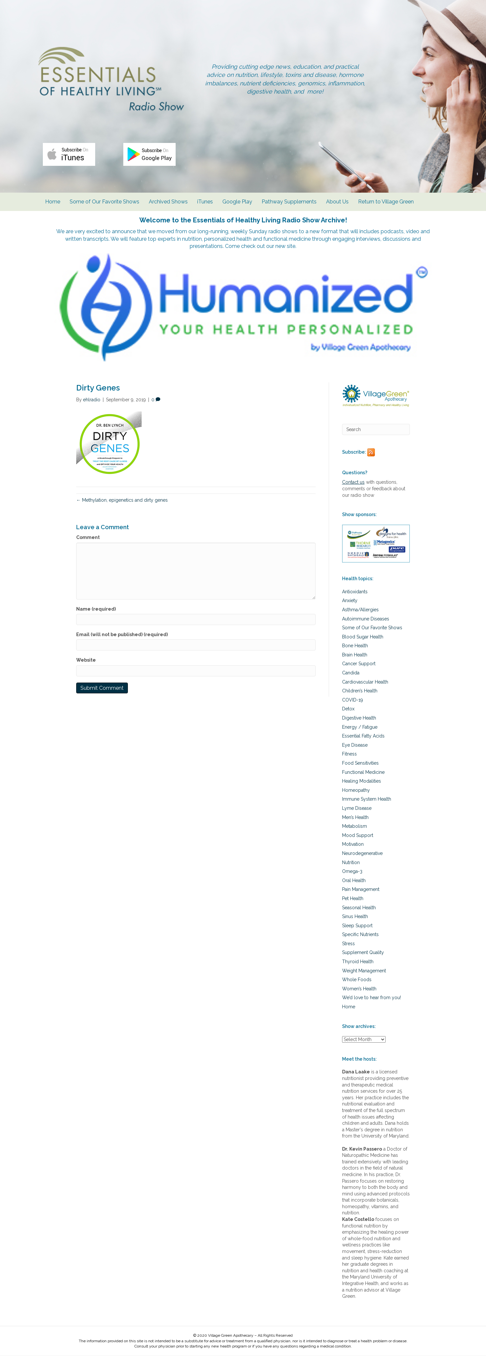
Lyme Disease (357, 808)
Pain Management (360, 890)
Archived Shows (168, 203)
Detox (348, 709)
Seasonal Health (359, 908)
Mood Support (357, 835)
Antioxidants (355, 592)
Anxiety (349, 601)
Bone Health (355, 646)
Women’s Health (359, 989)
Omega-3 (352, 871)
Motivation (353, 844)
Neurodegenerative (362, 853)
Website (86, 660)
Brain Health (354, 655)
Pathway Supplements (289, 203)
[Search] (376, 429)
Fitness (349, 754)
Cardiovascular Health (365, 682)
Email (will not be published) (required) (122, 634)
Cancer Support (358, 664)
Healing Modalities (361, 781)
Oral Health (354, 880)
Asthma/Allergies (360, 610)
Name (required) (96, 609)
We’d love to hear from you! (371, 998)
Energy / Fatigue (359, 727)
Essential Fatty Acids (363, 736)
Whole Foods (357, 979)
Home (52, 203)
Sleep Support (357, 926)
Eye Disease (355, 745)
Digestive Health (359, 718)
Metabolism (354, 826)
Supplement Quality (363, 953)
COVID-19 (352, 700)
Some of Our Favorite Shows (104, 203)
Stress (348, 944)
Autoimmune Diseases (365, 619)
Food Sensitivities (360, 763)
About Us (337, 203)
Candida (350, 673)
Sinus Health (355, 916)
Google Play (237, 203)
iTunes (205, 203)
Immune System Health (366, 799)
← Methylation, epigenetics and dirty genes (122, 500)
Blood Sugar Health (362, 637)
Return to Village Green (386, 203)
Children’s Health (359, 691)
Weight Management (364, 971)
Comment (88, 538)
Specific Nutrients (360, 935)
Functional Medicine (363, 772)
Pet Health (352, 898)
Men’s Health (355, 817)
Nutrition (351, 862)
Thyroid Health (357, 962)
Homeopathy (356, 790)
